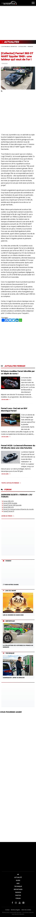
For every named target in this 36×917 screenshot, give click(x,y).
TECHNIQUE (18, 886)
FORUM (18, 898)
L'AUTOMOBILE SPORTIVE (9, 46)
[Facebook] (12, 902)
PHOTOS (18, 895)
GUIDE (18, 880)
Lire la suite (5, 399)
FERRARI (30, 46)
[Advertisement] (18, 20)
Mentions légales (15, 910)
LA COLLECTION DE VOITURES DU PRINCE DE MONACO (18, 635)
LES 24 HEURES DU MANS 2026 (18, 604)
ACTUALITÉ (18, 877)
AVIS (18, 883)
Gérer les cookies (26, 910)
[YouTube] (20, 902)
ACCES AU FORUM (6, 516)
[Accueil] (18, 874)
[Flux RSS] (23, 902)
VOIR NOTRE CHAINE (11, 584)
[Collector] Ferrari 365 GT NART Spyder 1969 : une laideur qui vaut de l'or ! (17, 56)
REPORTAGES (18, 889)
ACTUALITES (22, 46)
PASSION (18, 892)
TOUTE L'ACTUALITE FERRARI (10, 483)
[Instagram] (16, 902)
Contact (7, 910)
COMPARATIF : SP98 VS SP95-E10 (18, 666)
